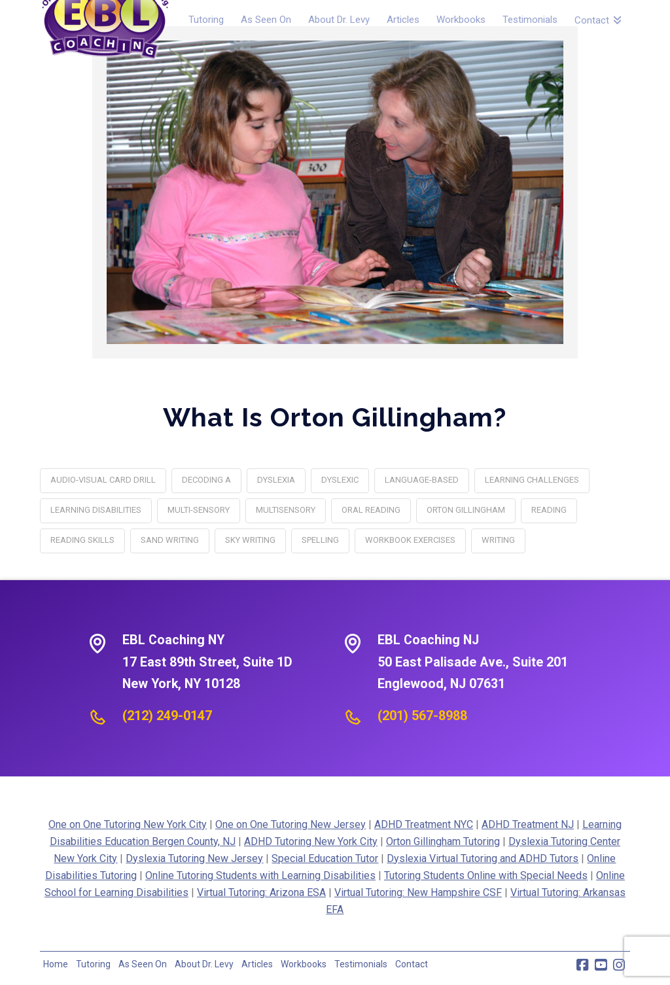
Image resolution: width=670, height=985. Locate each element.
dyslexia (276, 480)
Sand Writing (170, 540)
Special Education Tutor (325, 858)
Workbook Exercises (410, 540)
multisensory (285, 510)
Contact (411, 964)
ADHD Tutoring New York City (311, 841)
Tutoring (93, 964)
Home (55, 964)
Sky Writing (250, 540)
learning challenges (532, 480)
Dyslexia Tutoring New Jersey (194, 858)
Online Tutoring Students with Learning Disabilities (260, 875)
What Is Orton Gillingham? (334, 417)
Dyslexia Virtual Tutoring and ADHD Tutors (482, 858)
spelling (320, 540)
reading (549, 510)
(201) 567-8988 (422, 715)
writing (498, 540)
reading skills (82, 540)
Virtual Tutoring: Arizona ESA (261, 892)
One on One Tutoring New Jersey (290, 824)
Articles (257, 964)
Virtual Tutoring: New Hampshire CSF (418, 892)
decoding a (206, 480)
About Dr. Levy (204, 964)
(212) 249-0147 (167, 715)
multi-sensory (199, 510)
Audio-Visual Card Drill (103, 480)
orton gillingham (466, 510)
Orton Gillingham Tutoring (443, 841)
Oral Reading (371, 510)
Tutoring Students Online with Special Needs (486, 875)
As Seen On (142, 964)
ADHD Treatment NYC (423, 824)
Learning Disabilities (95, 510)
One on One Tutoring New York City (127, 824)
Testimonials (360, 964)
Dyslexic (340, 480)
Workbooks (303, 964)
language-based (422, 480)
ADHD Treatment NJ (528, 824)
